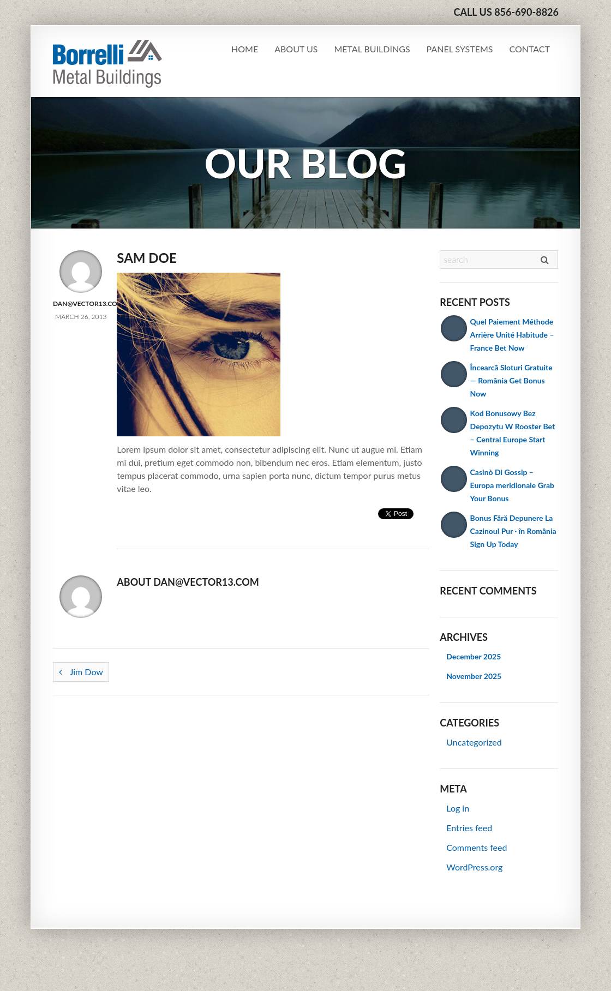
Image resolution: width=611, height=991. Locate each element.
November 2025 (473, 676)
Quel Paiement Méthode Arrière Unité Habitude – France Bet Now (512, 334)
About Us (296, 49)
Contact (530, 49)
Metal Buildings (372, 49)
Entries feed (469, 827)
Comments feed (476, 847)
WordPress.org (474, 867)
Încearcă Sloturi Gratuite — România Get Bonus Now (511, 380)
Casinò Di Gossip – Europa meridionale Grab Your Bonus (512, 485)
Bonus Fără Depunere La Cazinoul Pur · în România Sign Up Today (513, 531)
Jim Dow (81, 671)
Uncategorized (474, 742)
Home (244, 49)
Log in (457, 808)
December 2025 (473, 656)
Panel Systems (460, 49)
